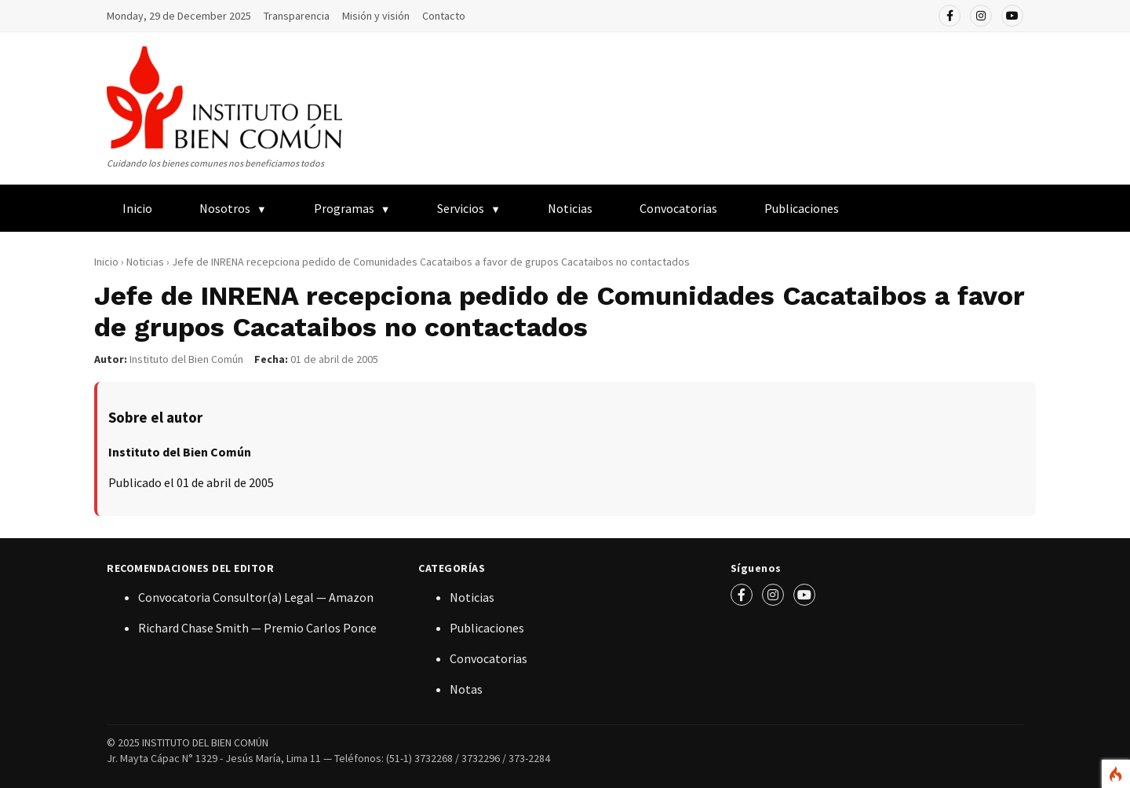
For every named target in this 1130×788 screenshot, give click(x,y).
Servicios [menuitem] (460, 208)
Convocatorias (678, 208)
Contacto (443, 16)
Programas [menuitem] (344, 208)
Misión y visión (376, 16)
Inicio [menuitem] (137, 208)
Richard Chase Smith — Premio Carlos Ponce (257, 628)
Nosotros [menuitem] (224, 208)
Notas (466, 689)
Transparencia (297, 16)
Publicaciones (487, 628)
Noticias (570, 208)
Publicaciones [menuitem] (801, 208)
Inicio (106, 262)
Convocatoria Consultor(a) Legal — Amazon (256, 597)
